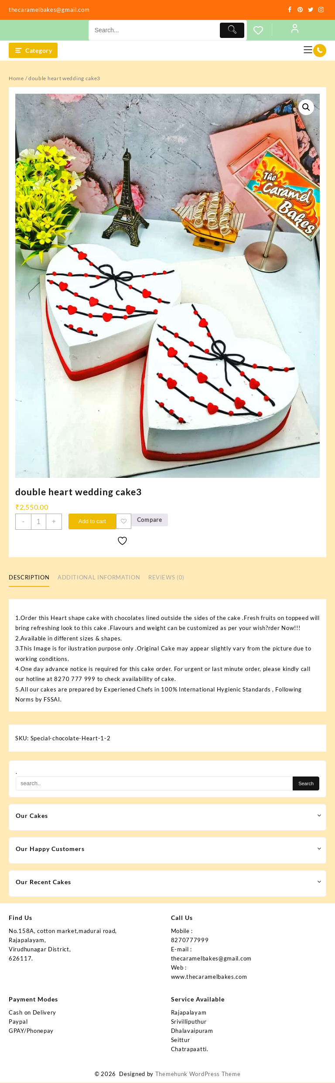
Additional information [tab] (99, 578)
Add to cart (92, 521)
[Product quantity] (38, 521)
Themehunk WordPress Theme (198, 1074)
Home (16, 78)
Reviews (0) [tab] (166, 578)
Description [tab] (29, 578)
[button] (306, 107)
